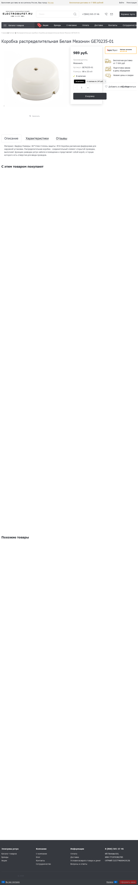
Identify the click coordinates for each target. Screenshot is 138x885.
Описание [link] (11, 138)
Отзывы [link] (61, 138)
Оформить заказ (128, 882)
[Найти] (75, 14)
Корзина (110, 882)
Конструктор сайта (9, 876)
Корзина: (128, 14)
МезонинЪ (78, 63)
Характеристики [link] (37, 138)
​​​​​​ (121, 53)
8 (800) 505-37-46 (114, 849)
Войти (121, 3)
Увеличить (36, 116)
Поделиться (130, 86)
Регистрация (132, 3)
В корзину (89, 96)
